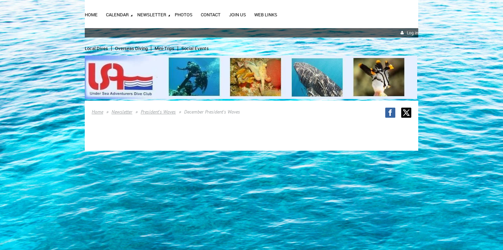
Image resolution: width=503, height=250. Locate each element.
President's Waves (158, 112)
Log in (412, 33)
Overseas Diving (131, 48)
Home (97, 112)
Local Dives (96, 48)
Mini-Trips (164, 48)
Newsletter (122, 112)
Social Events (195, 48)
